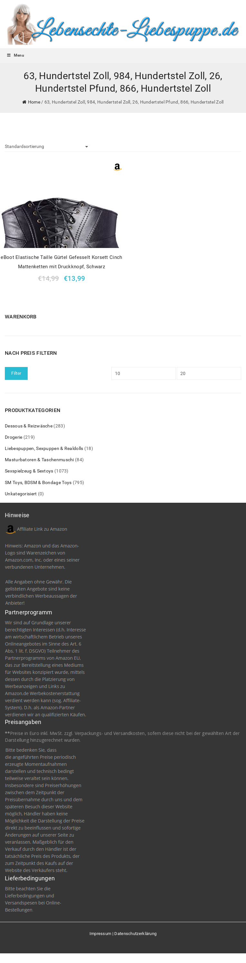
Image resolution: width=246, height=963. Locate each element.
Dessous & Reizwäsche (28, 425)
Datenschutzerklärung (135, 933)
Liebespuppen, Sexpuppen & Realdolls (44, 448)
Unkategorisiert (21, 493)
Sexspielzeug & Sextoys (29, 470)
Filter (16, 373)
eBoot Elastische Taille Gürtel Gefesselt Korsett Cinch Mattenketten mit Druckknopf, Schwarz (61, 262)
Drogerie (13, 437)
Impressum (100, 933)
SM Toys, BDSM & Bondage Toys (38, 482)
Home (34, 102)
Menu (15, 55)
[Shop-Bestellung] (46, 146)
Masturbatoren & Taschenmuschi (39, 459)
